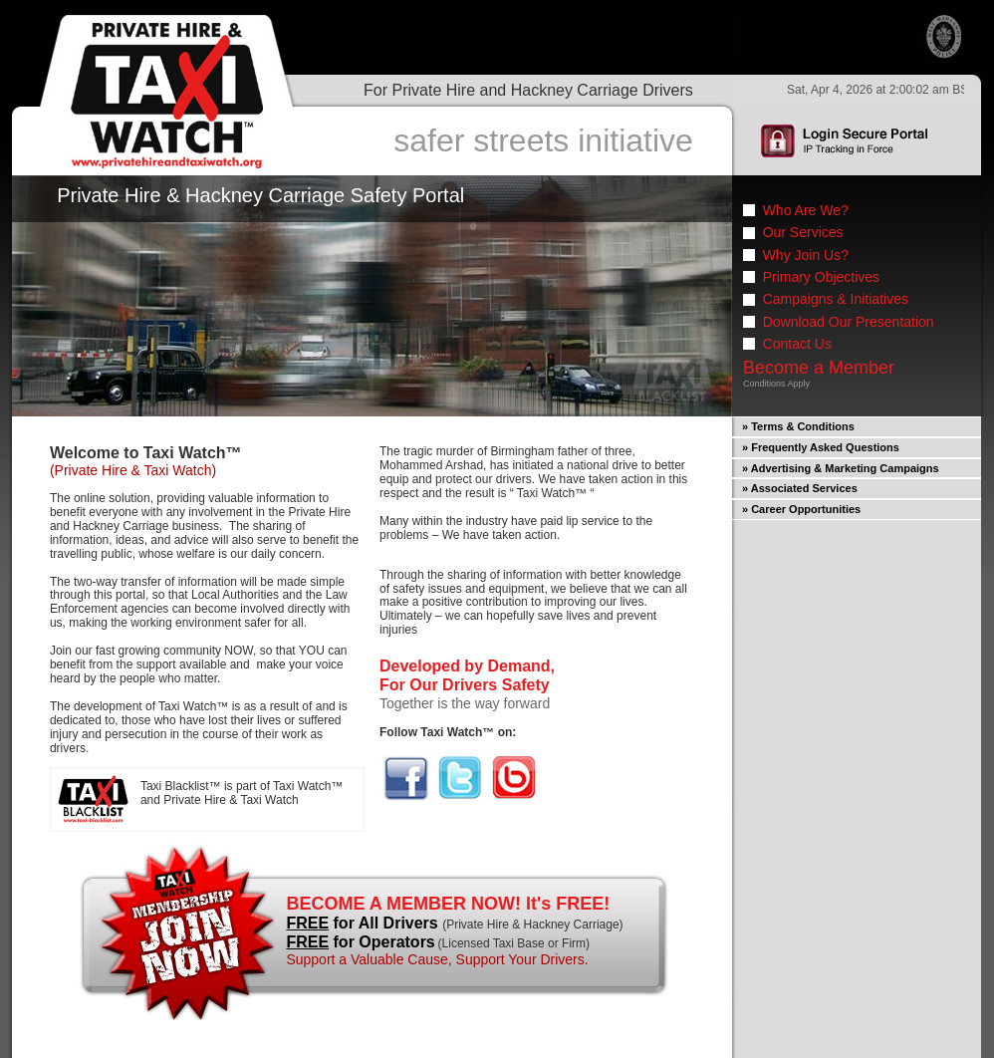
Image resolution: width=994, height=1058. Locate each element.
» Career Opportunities (801, 509)
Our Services (803, 232)
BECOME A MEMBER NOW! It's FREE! (448, 904)
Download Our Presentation (848, 322)
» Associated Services (800, 488)
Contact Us (797, 344)
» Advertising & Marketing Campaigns (840, 468)
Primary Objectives (821, 277)
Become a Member (818, 368)
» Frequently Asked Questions (820, 447)
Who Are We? (806, 210)
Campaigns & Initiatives (835, 299)
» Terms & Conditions (798, 426)
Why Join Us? (806, 255)
